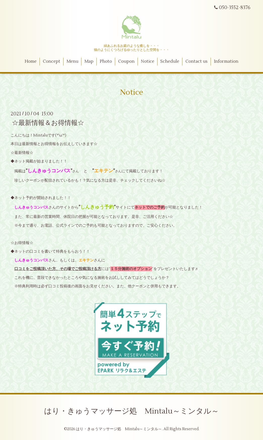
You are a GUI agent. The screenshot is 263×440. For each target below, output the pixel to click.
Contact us (196, 61)
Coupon (126, 61)
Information (226, 61)
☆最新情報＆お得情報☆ (48, 122)
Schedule (169, 61)
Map (88, 61)
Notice (147, 61)
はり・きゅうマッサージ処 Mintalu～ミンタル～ (131, 411)
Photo (106, 61)
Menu (72, 61)
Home (31, 61)
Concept (51, 61)
